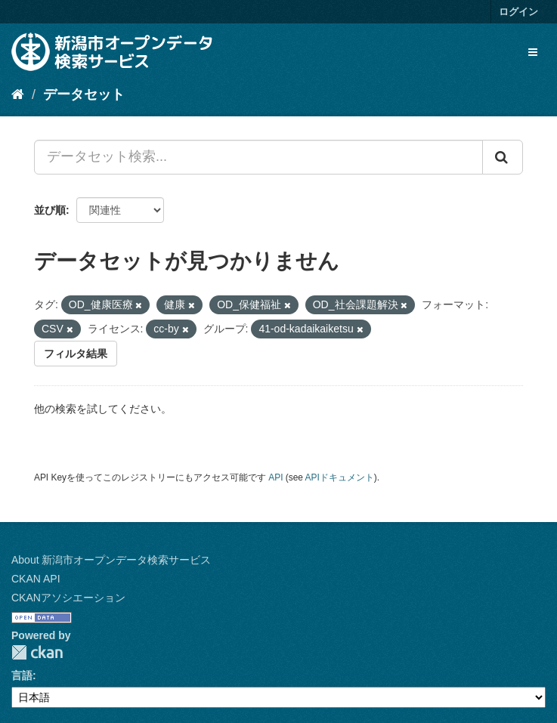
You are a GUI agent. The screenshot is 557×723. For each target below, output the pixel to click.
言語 (21, 675)
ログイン (518, 11)
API (275, 477)
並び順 (50, 210)
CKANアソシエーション (68, 598)
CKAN (37, 652)
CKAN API (35, 579)
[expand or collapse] (533, 52)
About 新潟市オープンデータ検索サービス (111, 560)
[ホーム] (17, 94)
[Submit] (502, 157)
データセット (84, 94)
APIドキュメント (339, 477)
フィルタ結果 (75, 354)
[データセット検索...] (258, 157)
